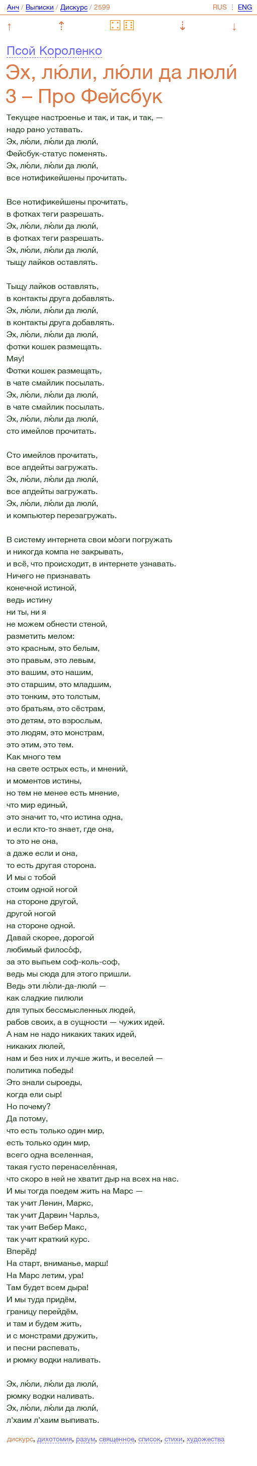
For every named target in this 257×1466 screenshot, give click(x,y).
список (149, 1439)
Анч (13, 7)
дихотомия (54, 1439)
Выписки (40, 7)
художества (205, 1439)
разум (85, 1439)
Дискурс (74, 7)
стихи (173, 1439)
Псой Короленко (54, 50)
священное (116, 1439)
